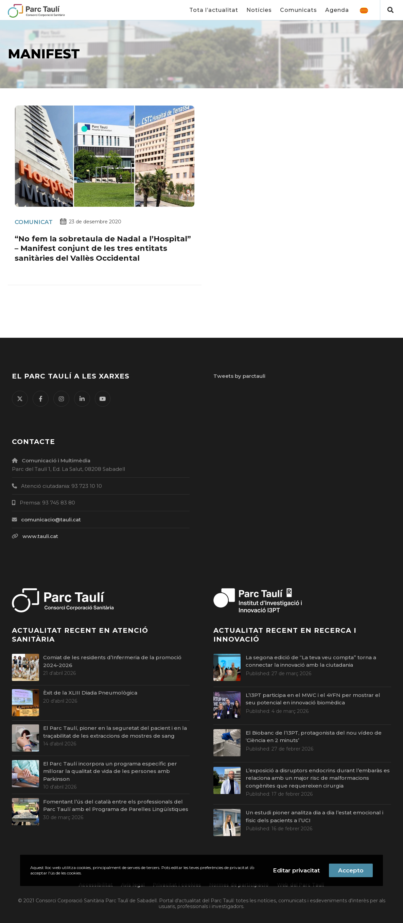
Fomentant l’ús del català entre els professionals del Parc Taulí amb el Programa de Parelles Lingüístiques (115, 805)
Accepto (351, 870)
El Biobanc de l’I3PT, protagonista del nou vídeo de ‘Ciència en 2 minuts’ (314, 737)
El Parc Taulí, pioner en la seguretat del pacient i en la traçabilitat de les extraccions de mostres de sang (115, 732)
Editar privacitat (296, 870)
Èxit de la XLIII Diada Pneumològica (90, 692)
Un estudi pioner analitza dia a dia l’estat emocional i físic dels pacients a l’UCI (314, 816)
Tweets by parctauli (239, 376)
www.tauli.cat (40, 536)
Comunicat (34, 222)
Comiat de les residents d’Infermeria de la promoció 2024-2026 (112, 661)
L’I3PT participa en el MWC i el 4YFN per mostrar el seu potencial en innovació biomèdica (313, 699)
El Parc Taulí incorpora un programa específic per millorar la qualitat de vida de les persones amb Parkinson (110, 771)
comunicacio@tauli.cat (51, 519)
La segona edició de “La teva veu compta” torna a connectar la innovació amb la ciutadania (311, 661)
